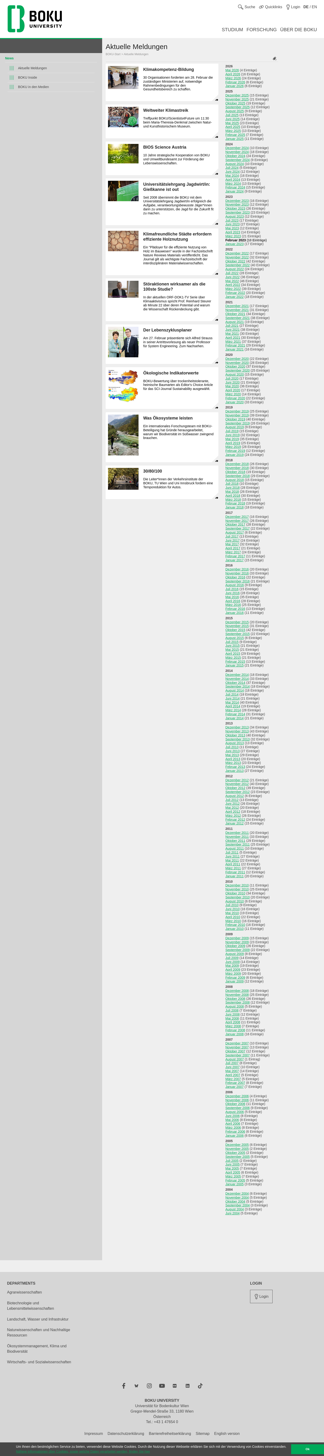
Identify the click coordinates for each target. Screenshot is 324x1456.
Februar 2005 (235, 1180)
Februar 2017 (235, 556)
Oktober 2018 (235, 472)
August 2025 (234, 111)
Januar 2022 (234, 297)
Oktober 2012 (235, 788)
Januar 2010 (234, 929)
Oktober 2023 (235, 208)
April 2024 (232, 179)
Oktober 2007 (235, 1051)
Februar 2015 (235, 661)
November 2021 (237, 310)
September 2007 (237, 1055)
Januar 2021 (234, 349)
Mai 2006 (232, 1120)
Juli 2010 (232, 905)
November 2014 (237, 679)
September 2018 (237, 476)
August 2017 (234, 532)
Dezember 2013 (237, 727)
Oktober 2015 (235, 630)
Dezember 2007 (237, 1043)
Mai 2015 (232, 649)
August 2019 (234, 427)
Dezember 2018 (237, 464)
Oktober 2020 (235, 366)
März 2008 (233, 1026)
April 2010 (232, 917)
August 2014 (234, 690)
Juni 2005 (232, 1164)
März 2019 (233, 447)
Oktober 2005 (235, 1153)
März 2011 (233, 868)
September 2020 (237, 370)
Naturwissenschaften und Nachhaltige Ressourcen (38, 1332)
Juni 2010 (232, 909)
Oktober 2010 (235, 893)
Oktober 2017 (235, 524)
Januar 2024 (234, 191)
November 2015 (237, 626)
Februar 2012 (235, 819)
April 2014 (232, 706)
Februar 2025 (235, 135)
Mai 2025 (232, 123)
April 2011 (232, 864)
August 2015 (234, 638)
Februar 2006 (235, 1131)
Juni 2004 (232, 1213)
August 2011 (234, 848)
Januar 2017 (234, 560)
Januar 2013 (234, 771)
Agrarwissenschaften (24, 1292)
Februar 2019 (235, 451)
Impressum (93, 1434)
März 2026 (233, 78)
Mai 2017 (232, 544)
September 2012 (237, 792)
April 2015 (232, 653)
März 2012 (233, 815)
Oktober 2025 (235, 103)
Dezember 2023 (237, 201)
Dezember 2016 (237, 569)
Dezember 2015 (237, 622)
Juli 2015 (232, 642)
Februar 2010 (235, 925)
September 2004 (237, 1205)
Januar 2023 (234, 244)
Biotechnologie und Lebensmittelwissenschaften (30, 1305)
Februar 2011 (235, 872)
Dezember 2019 (237, 411)
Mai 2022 (232, 281)
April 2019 (232, 443)
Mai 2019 (232, 439)
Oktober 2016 (235, 577)
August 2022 (234, 269)
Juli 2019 (232, 431)
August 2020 (234, 374)
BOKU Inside (27, 77)
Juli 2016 (232, 589)
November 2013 (237, 731)
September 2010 (237, 897)
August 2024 (234, 164)
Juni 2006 (232, 1116)
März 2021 (233, 341)
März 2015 (233, 657)
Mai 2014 (232, 702)
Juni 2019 (232, 435)
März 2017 (233, 552)
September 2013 (237, 739)
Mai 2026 (232, 70)
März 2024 (233, 183)
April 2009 (232, 969)
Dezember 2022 (237, 253)
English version (227, 1434)
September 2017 (237, 528)
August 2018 (234, 480)
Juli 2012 (232, 800)
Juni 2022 (232, 277)
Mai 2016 (232, 597)
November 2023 (237, 204)
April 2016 (232, 601)
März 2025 (233, 131)
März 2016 (233, 605)
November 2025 (237, 99)
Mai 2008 (232, 1018)
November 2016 (237, 573)
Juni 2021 (232, 329)
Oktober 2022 (235, 261)
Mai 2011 (232, 860)
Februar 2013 (235, 767)
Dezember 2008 (237, 991)
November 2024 (237, 152)
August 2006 (234, 1112)
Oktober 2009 (235, 946)
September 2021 (237, 318)
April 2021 (232, 337)
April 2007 (232, 1075)
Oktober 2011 (235, 841)
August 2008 (234, 1006)
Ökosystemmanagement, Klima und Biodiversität (36, 1348)
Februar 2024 (235, 187)
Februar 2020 (235, 398)
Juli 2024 (232, 167)
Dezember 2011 (237, 833)
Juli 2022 (232, 273)
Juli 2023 (232, 220)
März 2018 (233, 499)
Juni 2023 (232, 224)
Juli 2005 (232, 1161)
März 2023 (233, 236)
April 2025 (232, 127)
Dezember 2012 (237, 780)
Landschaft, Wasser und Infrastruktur (38, 1319)
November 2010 (237, 889)
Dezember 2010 (237, 885)
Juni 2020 (232, 382)
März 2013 (233, 763)
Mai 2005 (232, 1168)
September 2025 (237, 107)
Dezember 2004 (237, 1193)
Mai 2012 (232, 807)
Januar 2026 (234, 86)
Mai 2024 (232, 175)
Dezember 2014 (237, 675)
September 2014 (237, 686)
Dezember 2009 (237, 938)
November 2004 (237, 1197)
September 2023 (237, 212)
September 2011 (237, 844)
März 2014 (233, 710)
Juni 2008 (232, 1014)
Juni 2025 (232, 119)
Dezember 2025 (237, 95)
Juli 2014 (232, 694)
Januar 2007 (234, 1087)
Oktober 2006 (235, 1104)
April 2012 (232, 811)
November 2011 (237, 837)
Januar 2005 (234, 1184)
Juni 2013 (232, 751)
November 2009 (237, 942)
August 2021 (234, 322)
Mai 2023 (232, 228)
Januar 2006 (234, 1135)
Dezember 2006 (237, 1096)
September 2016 (237, 581)
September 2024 (237, 160)
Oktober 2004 (235, 1201)
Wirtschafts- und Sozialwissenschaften (39, 1362)
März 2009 (233, 973)
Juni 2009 (232, 962)
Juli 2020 (232, 378)
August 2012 (234, 796)
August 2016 (234, 585)
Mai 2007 (232, 1071)
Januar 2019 (234, 455)
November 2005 (237, 1149)
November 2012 (237, 784)
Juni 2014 (232, 698)
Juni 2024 (232, 171)
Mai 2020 (232, 386)
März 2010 (233, 921)
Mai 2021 (232, 333)
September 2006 (237, 1108)
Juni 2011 (232, 856)
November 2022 (237, 257)
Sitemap (203, 1434)
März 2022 (233, 289)
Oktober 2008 (235, 999)
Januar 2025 (234, 139)
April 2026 (232, 74)
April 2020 (232, 390)
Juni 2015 (232, 645)
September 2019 (237, 423)
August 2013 (234, 743)
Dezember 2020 (237, 359)
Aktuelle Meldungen (32, 68)
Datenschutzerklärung (126, 1434)
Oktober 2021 (235, 314)
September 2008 (237, 1002)
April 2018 (232, 495)
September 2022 (237, 265)
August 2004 (234, 1209)
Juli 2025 (232, 115)
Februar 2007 (235, 1083)
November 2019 (237, 415)
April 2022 (232, 285)
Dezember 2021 (237, 306)
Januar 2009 (234, 981)
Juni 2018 (232, 487)
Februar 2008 (235, 1030)
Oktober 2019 (235, 419)
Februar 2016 (235, 609)
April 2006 (232, 1123)
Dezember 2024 (237, 148)
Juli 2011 (232, 852)
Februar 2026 (235, 82)
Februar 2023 (235, 240)
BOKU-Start (113, 54)
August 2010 (234, 901)
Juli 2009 (232, 958)
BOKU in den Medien (33, 87)
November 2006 (237, 1100)
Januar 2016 (234, 613)
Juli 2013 (232, 747)
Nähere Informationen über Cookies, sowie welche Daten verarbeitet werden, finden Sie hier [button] (83, 1451)
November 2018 (237, 468)
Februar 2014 (235, 714)
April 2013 (232, 759)
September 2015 (237, 634)
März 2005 (233, 1176)
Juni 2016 (232, 593)
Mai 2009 (232, 965)
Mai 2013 (232, 755)
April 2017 (232, 548)
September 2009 (237, 950)
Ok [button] (308, 1449)
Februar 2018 (235, 503)
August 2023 (234, 216)
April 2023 (232, 232)
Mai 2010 (232, 913)
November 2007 (237, 1047)
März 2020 (233, 394)
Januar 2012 (234, 823)
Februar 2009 (235, 977)
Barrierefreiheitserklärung (170, 1434)
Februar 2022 (235, 293)
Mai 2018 (232, 491)
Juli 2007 (232, 1063)
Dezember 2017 (237, 517)
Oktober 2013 (235, 735)
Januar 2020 (234, 402)
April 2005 (232, 1172)
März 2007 (233, 1079)
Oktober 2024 (235, 156)
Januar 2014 (234, 718)
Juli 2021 (232, 325)
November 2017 (237, 521)
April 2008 (232, 1022)
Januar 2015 (234, 665)
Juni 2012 (232, 803)
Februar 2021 (235, 345)
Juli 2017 (232, 536)
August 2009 (234, 954)
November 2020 (237, 363)
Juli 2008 (232, 1010)
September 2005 (237, 1157)
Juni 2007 (232, 1067)
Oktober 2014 (235, 683)
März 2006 (233, 1127)
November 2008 (237, 995)
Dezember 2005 (237, 1145)
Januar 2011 (234, 876)
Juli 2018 (232, 483)
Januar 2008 (234, 1034)
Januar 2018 (234, 507)
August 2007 (234, 1059)
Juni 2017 (232, 540)
